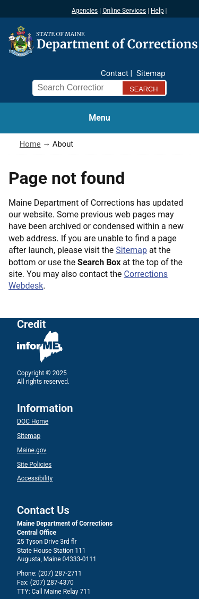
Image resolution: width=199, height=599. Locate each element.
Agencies (85, 10)
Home (30, 144)
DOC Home (32, 421)
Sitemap (150, 73)
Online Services (124, 10)
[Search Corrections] (75, 88)
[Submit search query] (144, 88)
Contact (114, 73)
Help (157, 10)
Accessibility (35, 478)
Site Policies (34, 464)
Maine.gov (31, 450)
